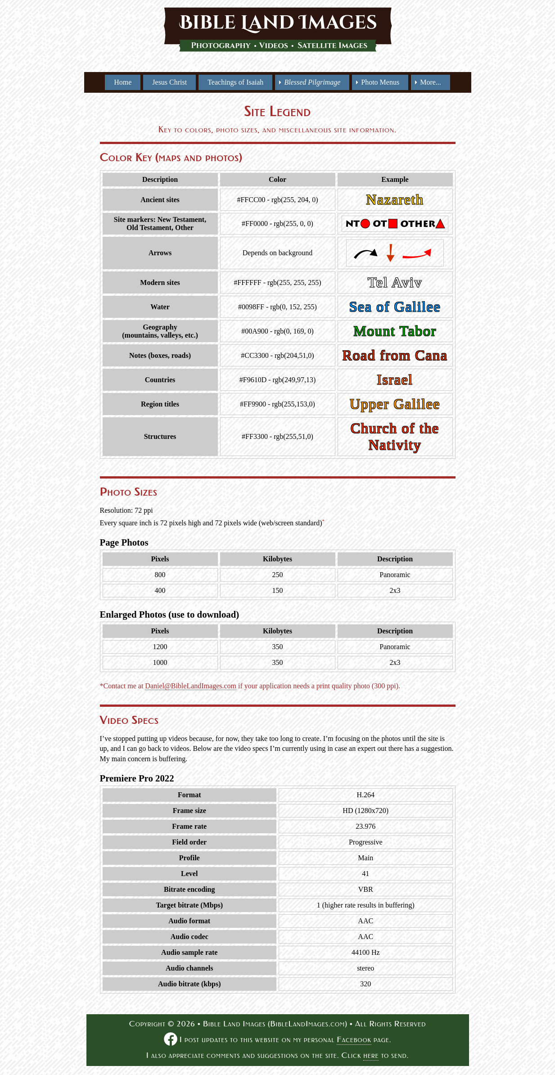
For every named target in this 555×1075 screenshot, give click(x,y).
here (371, 1055)
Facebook (354, 1039)
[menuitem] (312, 82)
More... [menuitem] (430, 82)
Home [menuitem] (122, 82)
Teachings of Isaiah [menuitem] (235, 82)
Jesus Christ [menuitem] (169, 82)
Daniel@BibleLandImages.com (190, 686)
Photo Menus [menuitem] (380, 82)
